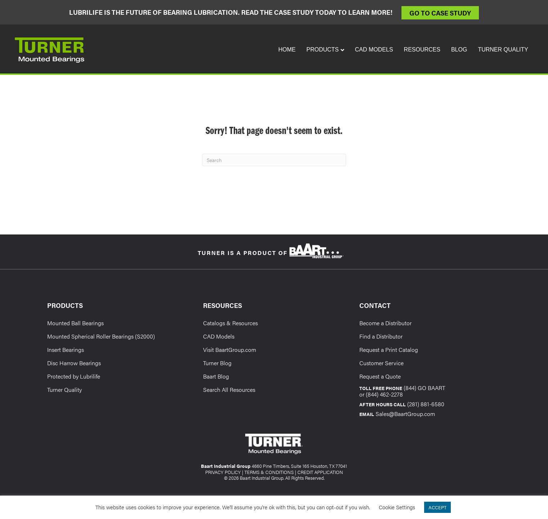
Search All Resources (229, 389)
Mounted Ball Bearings (75, 323)
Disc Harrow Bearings (74, 363)
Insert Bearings (65, 349)
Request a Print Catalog (388, 349)
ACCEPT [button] (437, 507)
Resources (422, 49)
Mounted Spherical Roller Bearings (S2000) (101, 336)
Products (322, 49)
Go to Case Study (440, 12)
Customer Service (381, 363)
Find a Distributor (381, 336)
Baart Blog (216, 376)
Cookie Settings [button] (397, 507)
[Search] (274, 160)
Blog (459, 49)
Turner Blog (217, 363)
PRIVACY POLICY (223, 472)
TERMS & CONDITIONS (269, 472)
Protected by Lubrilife (73, 376)
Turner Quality (503, 49)
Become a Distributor (385, 323)
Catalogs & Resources (230, 323)
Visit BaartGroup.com (229, 349)
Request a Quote (380, 376)
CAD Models (374, 49)
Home (287, 49)
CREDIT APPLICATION (320, 472)
